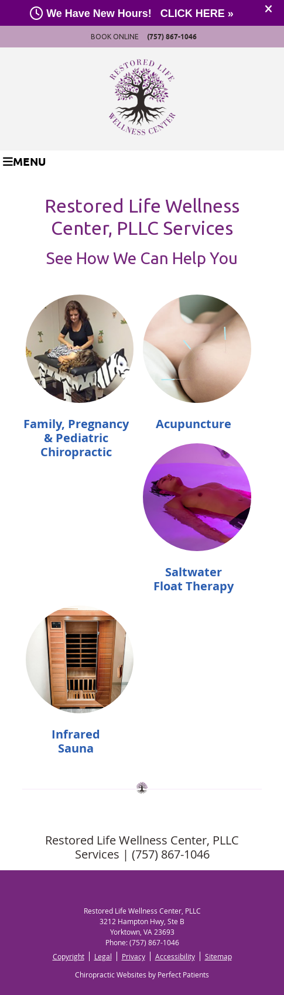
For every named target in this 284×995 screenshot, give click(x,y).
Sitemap (218, 956)
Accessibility (175, 956)
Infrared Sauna (76, 741)
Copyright (68, 956)
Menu (24, 161)
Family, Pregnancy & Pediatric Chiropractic (76, 438)
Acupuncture (193, 424)
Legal (103, 956)
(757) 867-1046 (172, 36)
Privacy (133, 956)
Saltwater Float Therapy (193, 579)
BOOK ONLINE (115, 36)
